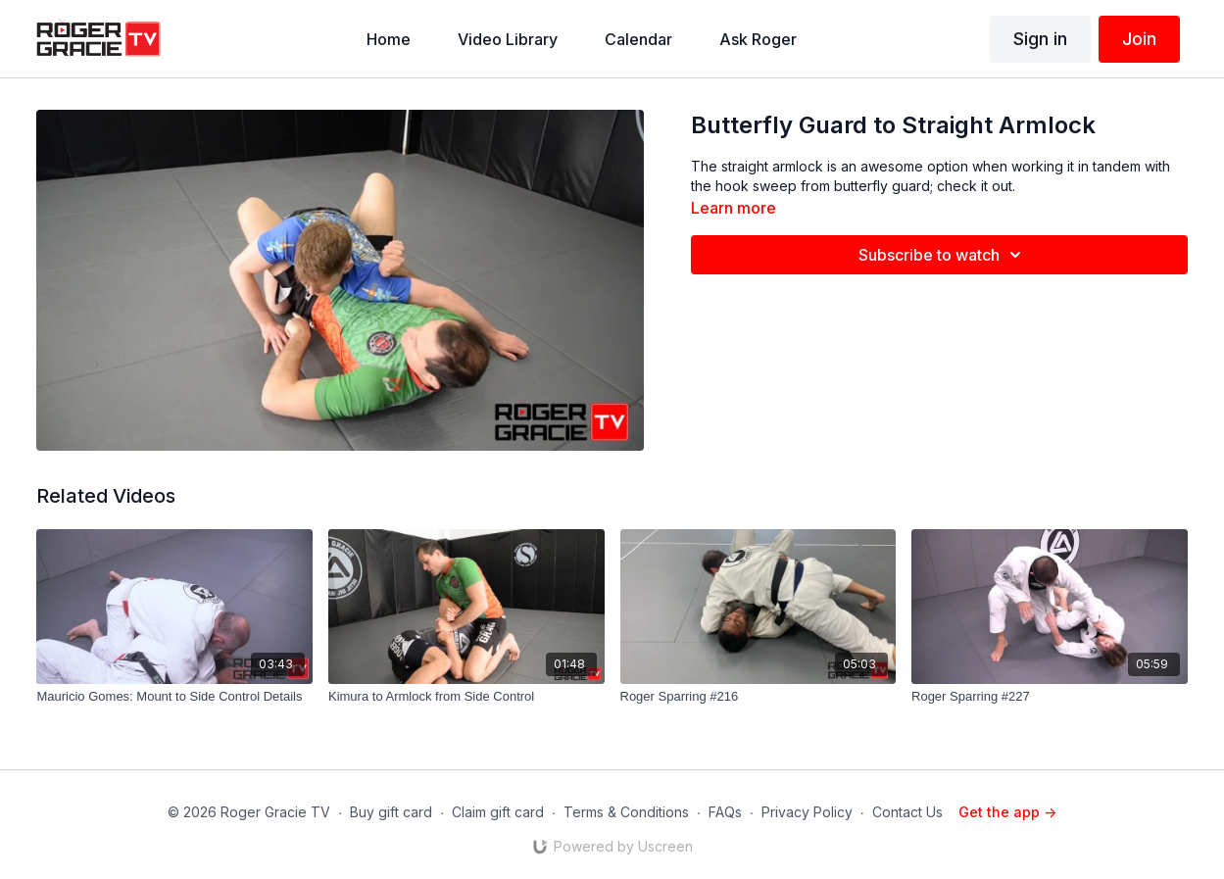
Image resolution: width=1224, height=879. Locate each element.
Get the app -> (1007, 812)
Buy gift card (391, 812)
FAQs (725, 812)
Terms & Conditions (626, 812)
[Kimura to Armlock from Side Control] (466, 697)
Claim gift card (498, 812)
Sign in (1040, 38)
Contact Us (907, 812)
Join (1139, 38)
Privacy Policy (807, 812)
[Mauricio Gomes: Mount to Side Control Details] (174, 697)
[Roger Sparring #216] (758, 697)
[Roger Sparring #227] (1049, 697)
